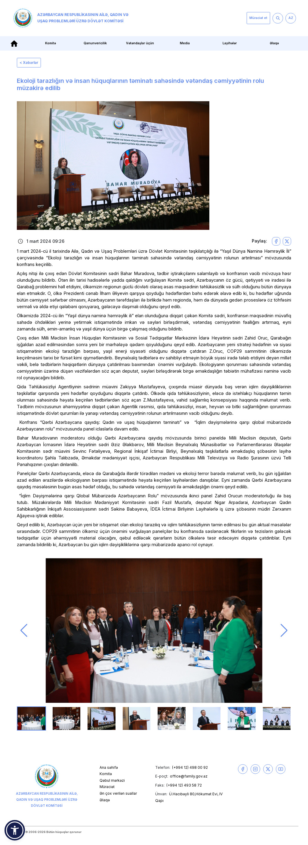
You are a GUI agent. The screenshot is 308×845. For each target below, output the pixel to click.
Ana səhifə (109, 767)
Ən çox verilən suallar (118, 793)
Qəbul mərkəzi (112, 780)
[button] (24, 630)
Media (185, 43)
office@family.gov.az (189, 776)
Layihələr (230, 43)
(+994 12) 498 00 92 (190, 767)
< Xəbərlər (29, 62)
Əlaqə (274, 43)
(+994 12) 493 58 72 (184, 785)
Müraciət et (258, 18)
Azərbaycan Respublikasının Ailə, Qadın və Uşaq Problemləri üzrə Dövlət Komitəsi (70, 18)
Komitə (50, 43)
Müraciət (107, 786)
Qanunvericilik (95, 43)
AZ (290, 18)
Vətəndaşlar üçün (140, 43)
